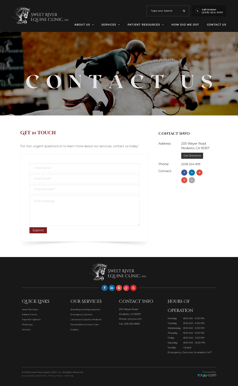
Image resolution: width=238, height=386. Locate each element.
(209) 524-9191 (212, 12)
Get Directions (192, 155)
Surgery (74, 329)
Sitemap (69, 375)
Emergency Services (81, 314)
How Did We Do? (185, 24)
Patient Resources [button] (145, 24)
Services (26, 329)
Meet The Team (31, 309)
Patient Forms (30, 314)
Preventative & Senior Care (85, 324)
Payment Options (32, 319)
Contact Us (216, 24)
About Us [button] (83, 24)
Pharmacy (27, 324)
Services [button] (110, 24)
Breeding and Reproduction (86, 309)
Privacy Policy (55, 375)
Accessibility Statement (34, 375)
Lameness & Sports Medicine (86, 319)
